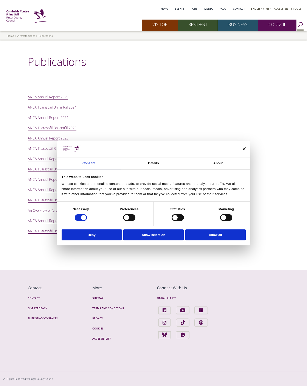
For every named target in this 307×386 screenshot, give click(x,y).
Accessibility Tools (287, 9)
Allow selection (153, 235)
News (164, 9)
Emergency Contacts (43, 318)
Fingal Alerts (166, 298)
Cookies (98, 328)
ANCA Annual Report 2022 (48, 158)
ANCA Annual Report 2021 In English (56, 179)
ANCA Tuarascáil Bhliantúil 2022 (52, 148)
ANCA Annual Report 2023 (48, 138)
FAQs (223, 9)
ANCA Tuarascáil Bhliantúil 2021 (52, 169)
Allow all (215, 235)
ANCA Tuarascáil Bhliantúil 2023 (52, 128)
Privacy (97, 318)
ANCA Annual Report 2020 (48, 189)
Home (10, 36)
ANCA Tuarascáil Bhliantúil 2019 (52, 231)
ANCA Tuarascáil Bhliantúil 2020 (52, 200)
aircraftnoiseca (26, 36)
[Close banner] (244, 148)
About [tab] (218, 163)
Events (180, 9)
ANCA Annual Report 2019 (48, 220)
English (256, 9)
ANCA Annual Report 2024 (48, 117)
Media (208, 9)
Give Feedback (37, 308)
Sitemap (97, 298)
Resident (197, 24)
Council (277, 24)
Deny (92, 235)
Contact (239, 9)
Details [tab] (153, 163)
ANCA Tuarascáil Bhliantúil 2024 (52, 107)
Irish (268, 9)
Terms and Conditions (108, 308)
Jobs (194, 9)
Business (238, 24)
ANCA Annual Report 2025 (48, 97)
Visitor (159, 24)
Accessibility (101, 338)
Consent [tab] (89, 163)
